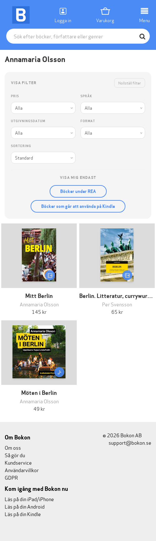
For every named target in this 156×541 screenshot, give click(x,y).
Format (87, 121)
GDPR (11, 477)
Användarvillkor (22, 469)
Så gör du (15, 454)
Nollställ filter (129, 82)
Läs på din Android (25, 506)
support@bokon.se (127, 442)
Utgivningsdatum (28, 121)
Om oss (13, 447)
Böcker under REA (78, 191)
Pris (15, 96)
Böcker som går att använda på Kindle (78, 206)
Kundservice (18, 462)
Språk (86, 96)
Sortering (21, 146)
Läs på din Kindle (23, 513)
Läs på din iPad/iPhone (29, 498)
